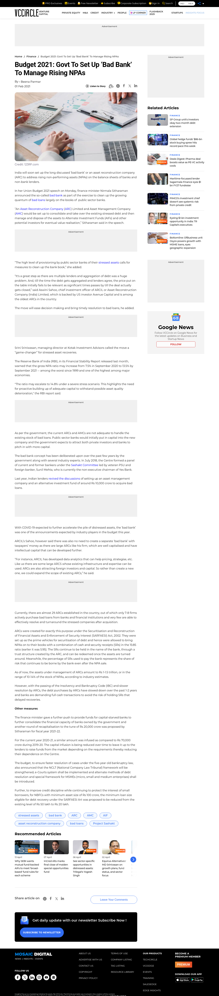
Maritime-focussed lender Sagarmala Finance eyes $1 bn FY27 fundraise (185, 182)
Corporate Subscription (132, 3)
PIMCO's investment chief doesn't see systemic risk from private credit (185, 202)
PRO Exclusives (52, 3)
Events (70, 3)
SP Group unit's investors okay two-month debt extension (184, 123)
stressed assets (109, 262)
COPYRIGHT (85, 967)
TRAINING (148, 973)
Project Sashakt (104, 823)
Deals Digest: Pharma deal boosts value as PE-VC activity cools (187, 162)
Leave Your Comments (109, 896)
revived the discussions (64, 478)
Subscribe (108, 3)
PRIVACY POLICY (88, 973)
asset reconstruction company (39, 823)
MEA (190, 3)
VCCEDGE (148, 961)
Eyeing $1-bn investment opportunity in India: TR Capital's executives (184, 221)
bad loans (38, 200)
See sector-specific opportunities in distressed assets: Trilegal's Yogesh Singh (84, 868)
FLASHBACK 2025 (156, 13)
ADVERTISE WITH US (90, 955)
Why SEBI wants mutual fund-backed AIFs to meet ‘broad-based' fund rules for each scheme (27, 868)
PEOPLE (122, 13)
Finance (31, 56)
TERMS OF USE (119, 949)
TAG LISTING (118, 961)
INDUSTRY (107, 13)
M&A (85, 13)
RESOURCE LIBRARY (122, 967)
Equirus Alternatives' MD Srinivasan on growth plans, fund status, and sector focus (114, 868)
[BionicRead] (111, 86)
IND (182, 3)
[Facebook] (123, 86)
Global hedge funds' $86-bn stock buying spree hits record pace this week (186, 143)
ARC (68, 209)
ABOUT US (85, 949)
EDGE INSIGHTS (152, 986)
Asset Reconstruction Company (41, 209)
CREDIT (95, 13)
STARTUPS (177, 13)
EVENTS (147, 967)
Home (18, 56)
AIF (105, 815)
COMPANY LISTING (121, 955)
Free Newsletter (88, 3)
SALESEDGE (150, 980)
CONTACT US (86, 961)
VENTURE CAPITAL (44, 13)
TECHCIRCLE (150, 955)
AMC (19, 213)
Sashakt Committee (84, 465)
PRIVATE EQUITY (71, 13)
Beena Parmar (31, 81)
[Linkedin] (135, 86)
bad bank (55, 195)
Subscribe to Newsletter (41, 928)
